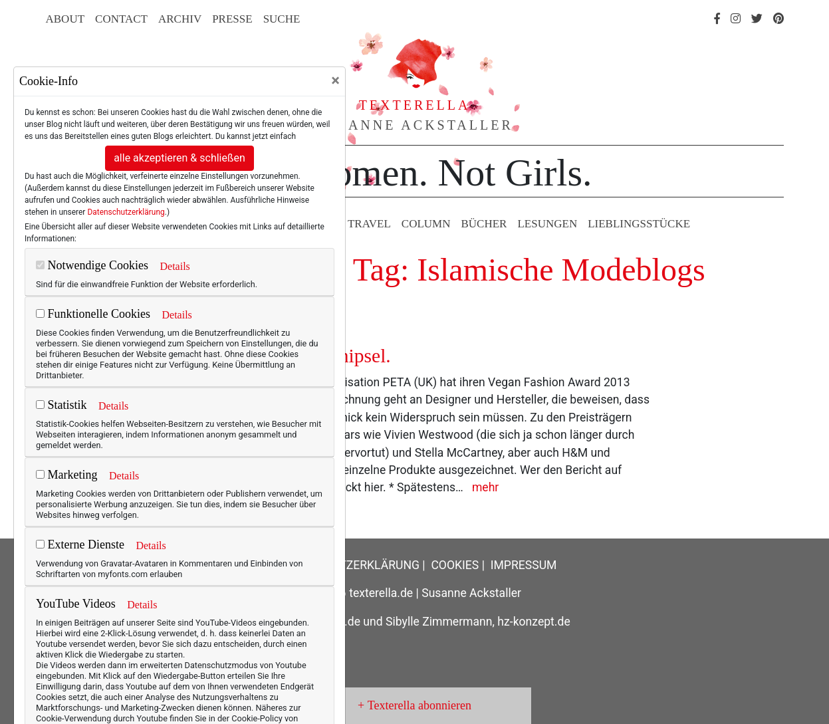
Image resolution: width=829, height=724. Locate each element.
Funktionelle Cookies (93, 313)
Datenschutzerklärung (125, 212)
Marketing (66, 474)
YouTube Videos (76, 603)
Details (174, 266)
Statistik (61, 405)
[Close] (335, 80)
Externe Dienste (80, 544)
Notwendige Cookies (92, 265)
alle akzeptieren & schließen (179, 158)
